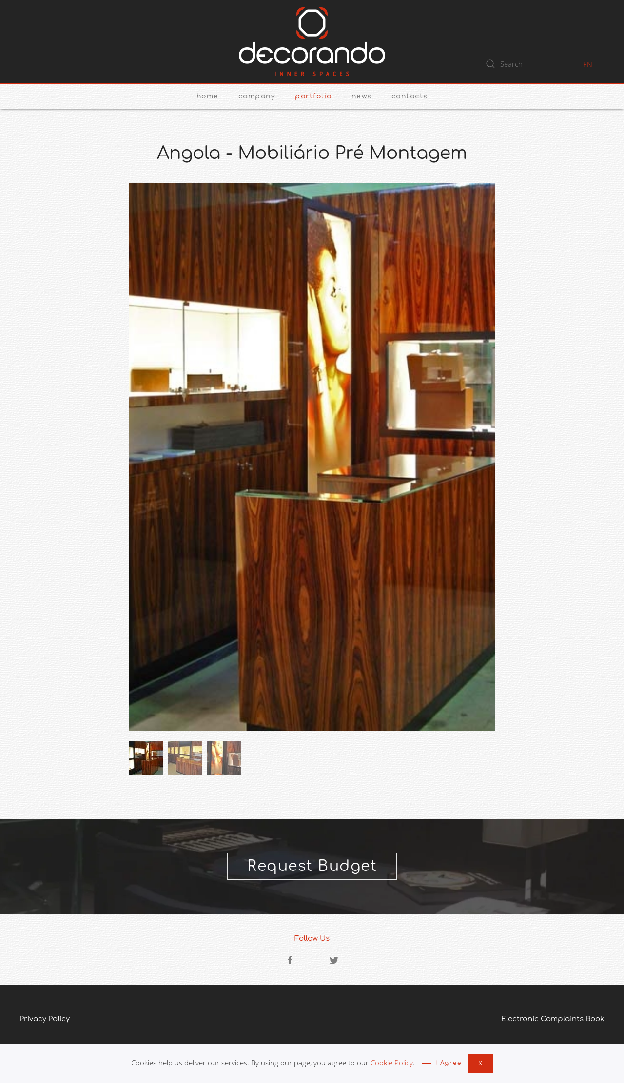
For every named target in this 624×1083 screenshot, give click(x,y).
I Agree (448, 1063)
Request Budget (312, 866)
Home (207, 96)
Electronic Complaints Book (552, 1019)
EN (587, 64)
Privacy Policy (45, 1019)
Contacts (409, 96)
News (361, 96)
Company (257, 96)
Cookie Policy (391, 1062)
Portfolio (313, 96)
